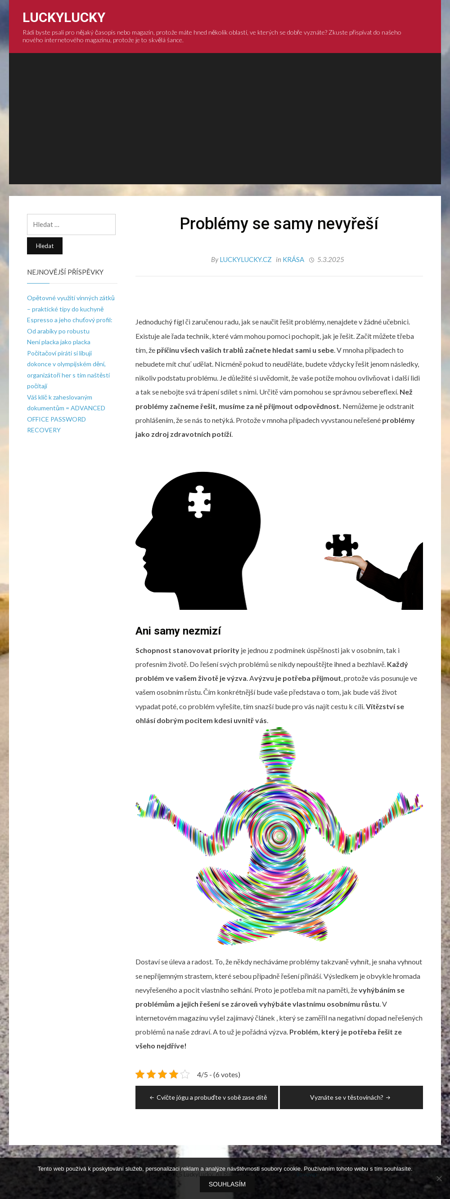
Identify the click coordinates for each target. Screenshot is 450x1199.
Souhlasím (227, 1184)
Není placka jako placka (58, 342)
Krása (293, 259)
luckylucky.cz (246, 259)
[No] (438, 1178)
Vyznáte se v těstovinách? (351, 1097)
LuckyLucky (63, 17)
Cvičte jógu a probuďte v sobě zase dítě (207, 1097)
